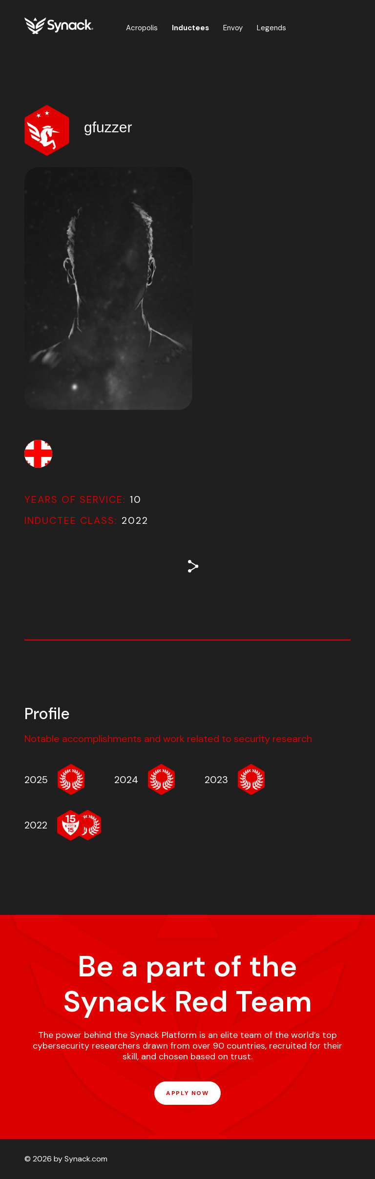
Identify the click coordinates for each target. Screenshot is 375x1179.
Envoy (233, 28)
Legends (271, 28)
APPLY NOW (187, 1093)
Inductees (190, 28)
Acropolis (142, 28)
